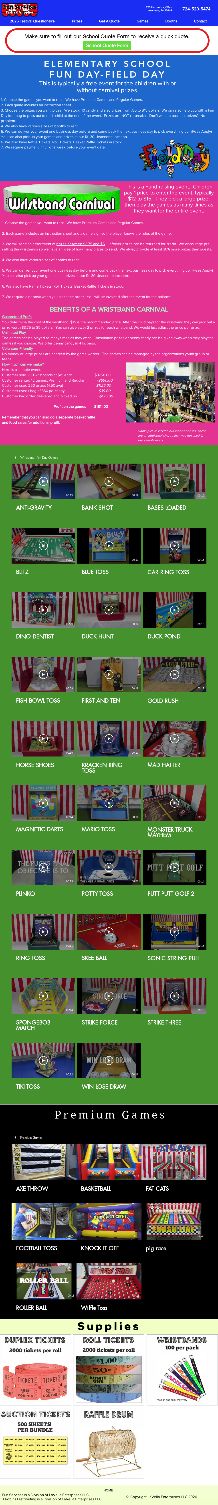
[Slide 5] (181, 415)
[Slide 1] (160, 415)
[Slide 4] (176, 415)
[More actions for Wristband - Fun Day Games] (36, 457)
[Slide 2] (166, 415)
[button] (36, 457)
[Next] (209, 392)
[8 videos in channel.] (109, 1227)
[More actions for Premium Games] (28, 1137)
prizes (29, 110)
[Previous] (132, 392)
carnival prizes (117, 90)
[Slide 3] (171, 415)
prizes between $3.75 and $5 (80, 244)
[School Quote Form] (107, 45)
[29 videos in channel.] (109, 780)
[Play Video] (43, 481)
